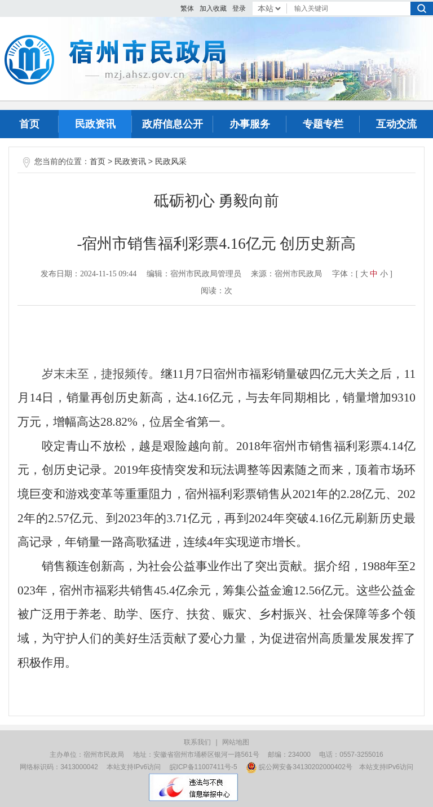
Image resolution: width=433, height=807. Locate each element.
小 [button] (384, 274)
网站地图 (235, 742)
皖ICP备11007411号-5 (203, 767)
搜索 (421, 8)
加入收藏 (213, 8)
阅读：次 (216, 290)
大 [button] (364, 274)
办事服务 (249, 124)
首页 (29, 124)
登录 (239, 8)
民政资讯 (95, 124)
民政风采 (171, 161)
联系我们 (197, 742)
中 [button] (374, 274)
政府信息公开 (172, 124)
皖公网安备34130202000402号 (299, 767)
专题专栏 (323, 124)
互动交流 (396, 124)
